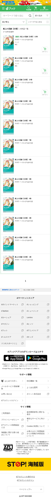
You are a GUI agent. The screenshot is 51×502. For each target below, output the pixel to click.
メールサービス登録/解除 (10, 387)
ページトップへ (25, 489)
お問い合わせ (6, 394)
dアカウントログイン (9, 400)
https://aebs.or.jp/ (23, 454)
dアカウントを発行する (25, 477)
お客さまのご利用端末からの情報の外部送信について (36, 433)
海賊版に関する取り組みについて (10, 433)
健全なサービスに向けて (36, 419)
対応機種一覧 (32, 381)
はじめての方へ (9, 381)
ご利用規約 (5, 413)
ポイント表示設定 (34, 394)
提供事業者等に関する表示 (36, 413)
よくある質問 (32, 387)
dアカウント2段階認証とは (10, 426)
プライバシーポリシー (10, 420)
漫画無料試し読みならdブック (10, 289)
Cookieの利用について (36, 426)
